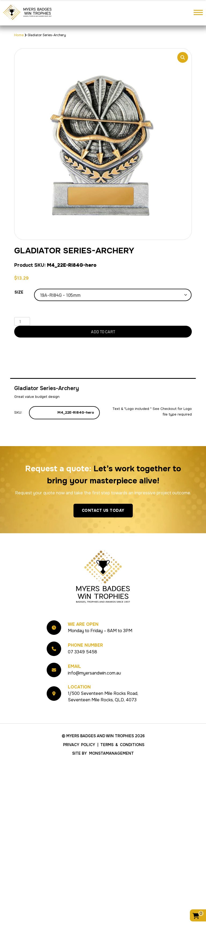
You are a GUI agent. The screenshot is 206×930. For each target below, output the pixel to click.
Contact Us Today (103, 510)
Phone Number (85, 645)
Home (19, 35)
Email (74, 666)
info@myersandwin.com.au (94, 673)
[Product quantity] (22, 321)
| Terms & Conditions (120, 744)
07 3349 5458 (82, 652)
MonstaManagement (111, 753)
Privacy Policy (79, 744)
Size (18, 292)
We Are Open (83, 624)
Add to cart (103, 331)
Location (79, 687)
